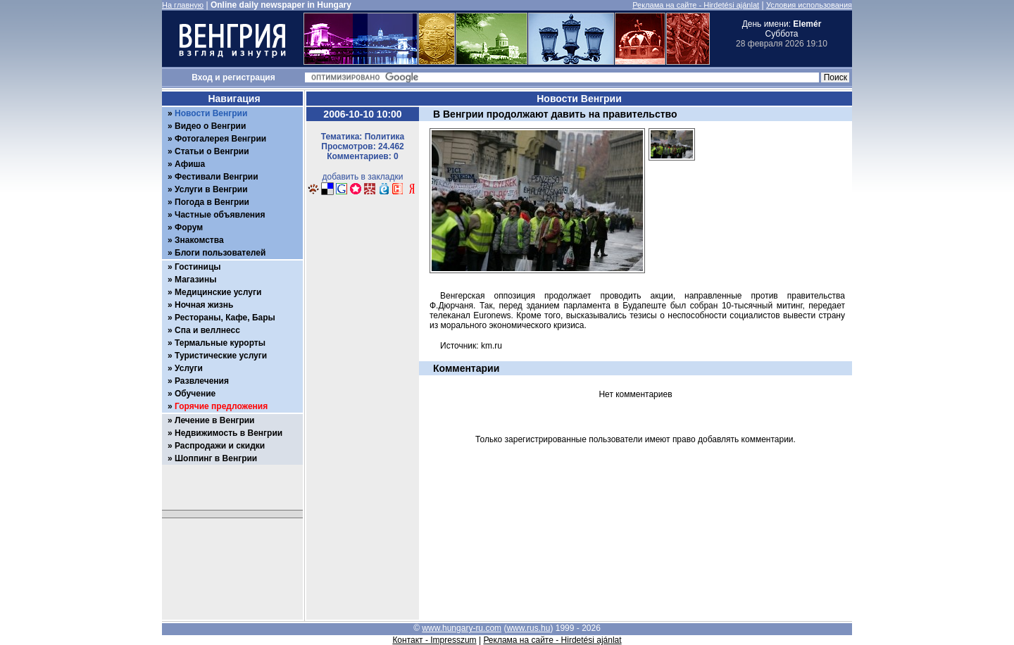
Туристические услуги (221, 356)
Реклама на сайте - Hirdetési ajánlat (695, 5)
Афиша (190, 164)
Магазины (195, 279)
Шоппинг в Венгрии (216, 458)
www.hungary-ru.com (461, 628)
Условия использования (809, 5)
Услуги (189, 368)
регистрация (249, 77)
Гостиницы (198, 267)
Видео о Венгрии (210, 126)
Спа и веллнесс (207, 330)
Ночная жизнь (204, 305)
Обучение (195, 394)
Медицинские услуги (218, 292)
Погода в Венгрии (212, 202)
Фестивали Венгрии (216, 177)
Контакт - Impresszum (434, 640)
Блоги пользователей (220, 253)
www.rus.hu (528, 628)
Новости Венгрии (211, 113)
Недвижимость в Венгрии (228, 433)
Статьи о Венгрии (212, 151)
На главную (183, 5)
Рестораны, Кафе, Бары (225, 317)
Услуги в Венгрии (211, 189)
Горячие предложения (221, 406)
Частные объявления (220, 215)
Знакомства (199, 240)
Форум (189, 227)
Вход (202, 77)
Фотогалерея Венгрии (220, 139)
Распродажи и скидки (220, 446)
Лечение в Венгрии (214, 420)
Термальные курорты (220, 343)
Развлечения (202, 381)
